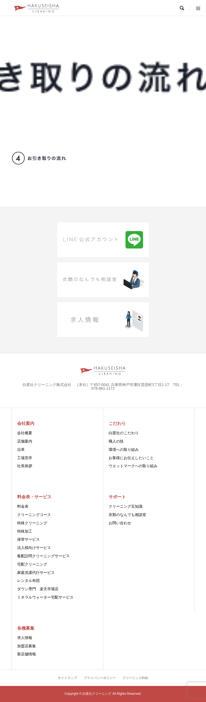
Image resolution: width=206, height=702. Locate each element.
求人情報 (24, 638)
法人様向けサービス (34, 547)
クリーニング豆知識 (125, 506)
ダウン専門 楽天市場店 (37, 589)
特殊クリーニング (32, 523)
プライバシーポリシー (100, 678)
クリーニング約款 (135, 678)
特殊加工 (24, 531)
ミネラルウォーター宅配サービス (45, 597)
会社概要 (24, 433)
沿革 (21, 449)
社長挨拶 (24, 466)
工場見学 (24, 458)
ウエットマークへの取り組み (133, 466)
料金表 (22, 506)
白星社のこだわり (124, 433)
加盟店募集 (26, 646)
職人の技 (116, 441)
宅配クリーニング (32, 564)
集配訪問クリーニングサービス (43, 556)
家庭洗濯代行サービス (36, 572)
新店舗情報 (26, 654)
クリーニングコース (34, 514)
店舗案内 (24, 441)
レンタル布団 (28, 580)
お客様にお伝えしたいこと (131, 458)
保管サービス (28, 539)
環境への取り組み (124, 449)
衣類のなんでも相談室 (127, 514)
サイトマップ (67, 678)
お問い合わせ (120, 523)
